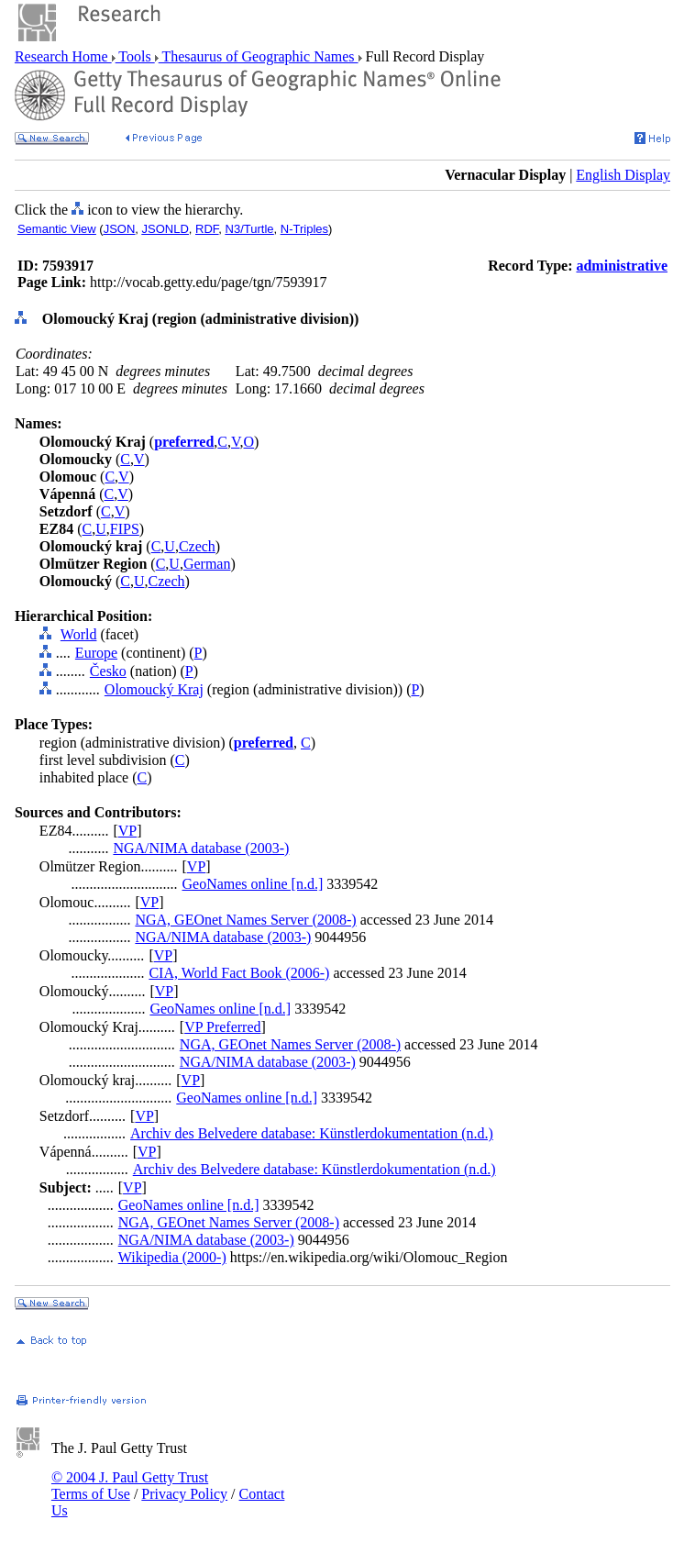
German (207, 563)
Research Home (63, 56)
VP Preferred (222, 1027)
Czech (197, 546)
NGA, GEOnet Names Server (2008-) (245, 919)
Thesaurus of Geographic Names (259, 56)
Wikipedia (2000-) (172, 1257)
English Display (623, 175)
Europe (96, 652)
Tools (135, 56)
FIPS (124, 529)
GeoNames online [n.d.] (253, 884)
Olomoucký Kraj (154, 689)
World (79, 634)
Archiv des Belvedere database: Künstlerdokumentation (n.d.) (311, 1133)
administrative (621, 265)
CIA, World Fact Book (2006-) (239, 973)
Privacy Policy (184, 1494)
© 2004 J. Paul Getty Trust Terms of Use (129, 1486)
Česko (108, 671)
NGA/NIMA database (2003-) (201, 848)
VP (127, 830)
